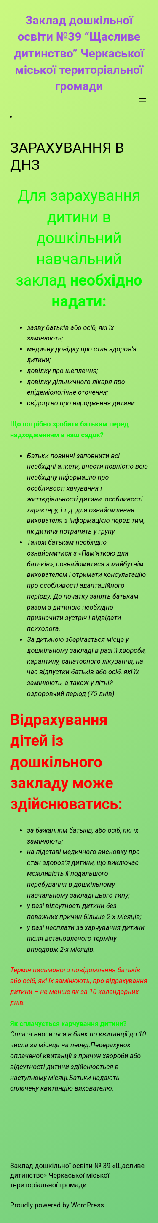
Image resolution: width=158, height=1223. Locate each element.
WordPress (87, 1205)
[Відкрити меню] (143, 100)
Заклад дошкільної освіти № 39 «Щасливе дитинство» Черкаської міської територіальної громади (77, 1175)
